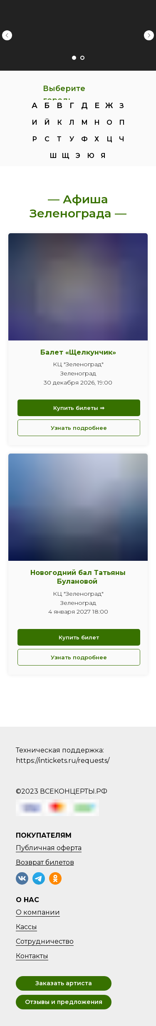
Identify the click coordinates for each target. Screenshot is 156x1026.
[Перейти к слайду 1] (74, 58)
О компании (38, 912)
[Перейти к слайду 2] (82, 58)
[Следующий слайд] (149, 35)
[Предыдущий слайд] (7, 35)
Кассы (26, 927)
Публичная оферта (49, 848)
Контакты (32, 956)
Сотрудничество (45, 941)
